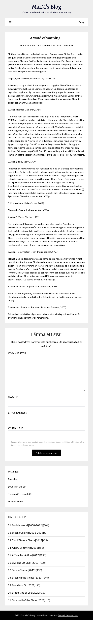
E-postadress (18, 412)
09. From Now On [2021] (21, 585)
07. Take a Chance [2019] (21, 570)
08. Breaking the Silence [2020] (25, 577)
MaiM (69, 45)
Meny (81, 21)
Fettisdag (13, 471)
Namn (13, 397)
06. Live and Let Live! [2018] (23, 562)
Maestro (13, 478)
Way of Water (15, 501)
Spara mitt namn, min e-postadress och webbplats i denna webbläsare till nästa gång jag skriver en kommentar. (47, 443)
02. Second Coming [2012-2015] (26, 532)
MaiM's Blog (46, 7)
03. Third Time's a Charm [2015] (25, 540)
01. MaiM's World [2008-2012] (25, 525)
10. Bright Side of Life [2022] (24, 592)
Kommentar (18, 353)
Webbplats (16, 427)
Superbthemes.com (68, 615)
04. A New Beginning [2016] (23, 547)
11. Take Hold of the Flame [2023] (26, 600)
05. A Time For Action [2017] (24, 555)
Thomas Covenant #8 (19, 493)
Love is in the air (17, 486)
